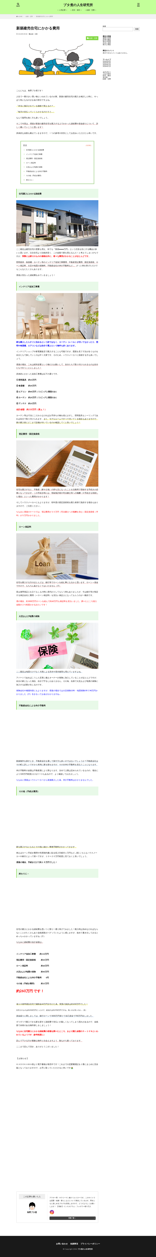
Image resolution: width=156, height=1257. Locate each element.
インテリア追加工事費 (32, 154)
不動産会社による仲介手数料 (35, 171)
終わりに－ (28, 179)
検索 (104, 26)
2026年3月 (107, 63)
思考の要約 (107, 39)
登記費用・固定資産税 (32, 158)
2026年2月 (107, 64)
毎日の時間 (107, 41)
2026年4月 (107, 61)
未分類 (105, 77)
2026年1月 (107, 66)
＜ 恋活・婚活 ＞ (76, 10)
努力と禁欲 (107, 44)
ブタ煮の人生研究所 (78, 4)
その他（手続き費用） (32, 175)
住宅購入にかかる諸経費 (33, 149)
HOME (20, 16)
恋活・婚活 (107, 75)
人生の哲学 (107, 74)
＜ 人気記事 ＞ (62, 10)
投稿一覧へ (72, 1218)
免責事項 (74, 1244)
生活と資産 (107, 43)
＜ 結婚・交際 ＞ (90, 10)
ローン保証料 (29, 162)
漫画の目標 (107, 38)
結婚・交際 (29, 16)
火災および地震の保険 (32, 167)
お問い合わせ (62, 1244)
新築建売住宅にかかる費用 (44, 16)
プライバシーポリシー (90, 1244)
